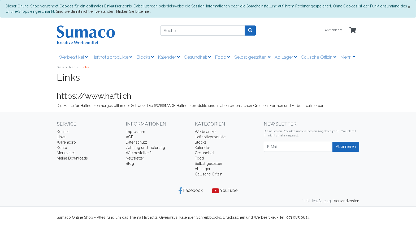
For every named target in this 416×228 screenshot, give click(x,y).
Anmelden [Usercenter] (333, 30)
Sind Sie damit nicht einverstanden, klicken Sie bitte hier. (103, 11)
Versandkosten (346, 201)
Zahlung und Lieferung (145, 147)
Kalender (169, 57)
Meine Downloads (72, 158)
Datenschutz (136, 142)
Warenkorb (66, 142)
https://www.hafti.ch (94, 96)
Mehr (346, 57)
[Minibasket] (352, 30)
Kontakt (63, 132)
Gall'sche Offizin (318, 57)
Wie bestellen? (138, 153)
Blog (130, 163)
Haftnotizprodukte (112, 57)
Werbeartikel (73, 57)
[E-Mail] (298, 147)
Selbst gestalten (252, 57)
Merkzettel (66, 153)
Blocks (145, 57)
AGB (129, 137)
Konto (62, 147)
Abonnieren (346, 146)
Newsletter (135, 158)
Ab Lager (286, 57)
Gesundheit (197, 57)
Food (222, 57)
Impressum (135, 132)
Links (61, 137)
